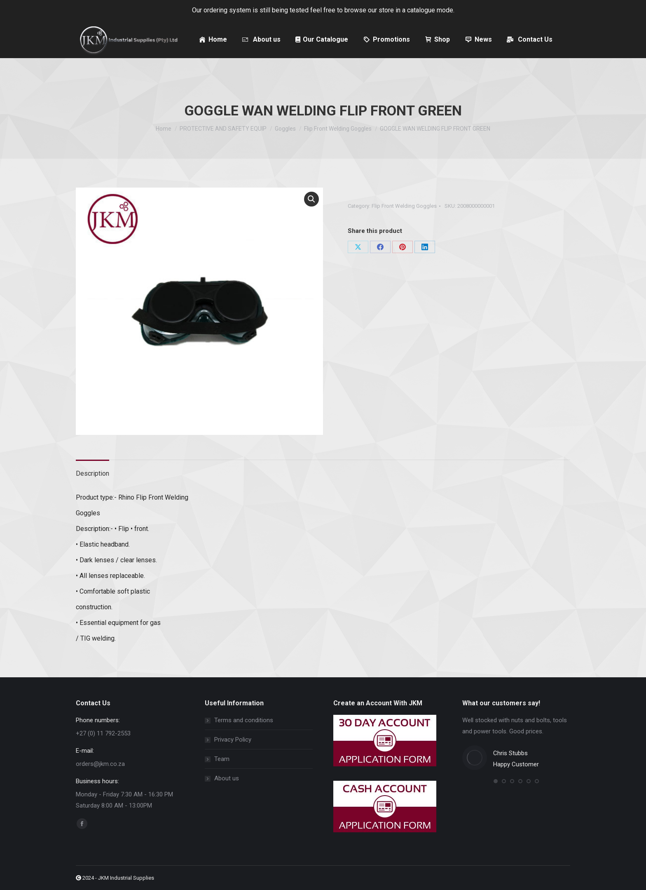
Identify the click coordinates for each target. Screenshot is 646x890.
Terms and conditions (243, 720)
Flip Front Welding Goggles (404, 206)
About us (226, 778)
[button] (311, 199)
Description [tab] (92, 473)
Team (221, 759)
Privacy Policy (232, 739)
